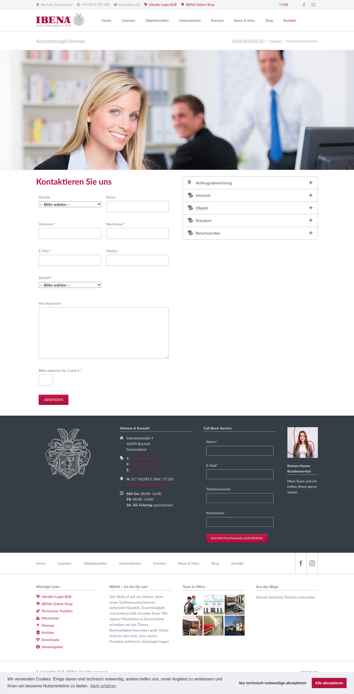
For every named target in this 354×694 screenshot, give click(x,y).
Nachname (115, 223)
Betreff (46, 277)
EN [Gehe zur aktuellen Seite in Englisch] (286, 5)
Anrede (44, 197)
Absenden (53, 399)
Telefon (112, 251)
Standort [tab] (204, 220)
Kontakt (237, 563)
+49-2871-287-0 (143, 458)
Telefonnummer (218, 489)
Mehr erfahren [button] (103, 686)
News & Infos (188, 563)
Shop (215, 563)
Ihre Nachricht (50, 303)
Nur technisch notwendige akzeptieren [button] (272, 683)
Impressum (309, 671)
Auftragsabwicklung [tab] (214, 182)
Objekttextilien (95, 563)
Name (214, 441)
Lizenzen (64, 563)
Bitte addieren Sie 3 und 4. (60, 370)
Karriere (159, 563)
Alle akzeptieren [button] (329, 683)
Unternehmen (130, 563)
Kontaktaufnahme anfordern (237, 538)
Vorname (47, 223)
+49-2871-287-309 (145, 464)
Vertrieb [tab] (203, 195)
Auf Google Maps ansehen (147, 484)
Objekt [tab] (202, 207)
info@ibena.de (141, 470)
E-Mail (46, 250)
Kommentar (215, 513)
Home (41, 563)
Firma (110, 197)
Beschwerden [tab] (208, 232)
